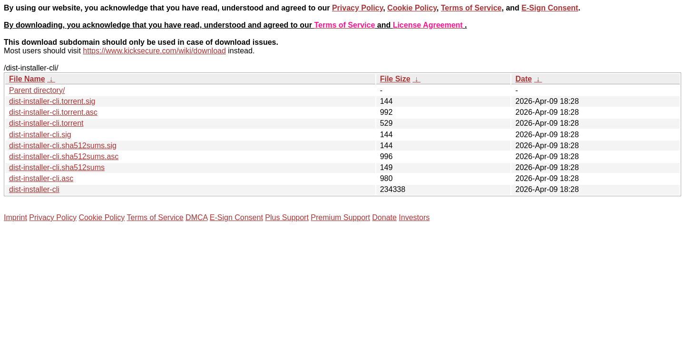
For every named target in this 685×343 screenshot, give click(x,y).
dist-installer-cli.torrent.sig (52, 101)
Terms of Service (471, 8)
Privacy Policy (357, 8)
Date (523, 79)
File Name (27, 79)
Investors (414, 217)
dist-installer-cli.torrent (46, 123)
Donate (384, 217)
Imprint (15, 217)
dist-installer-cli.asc (41, 178)
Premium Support (340, 217)
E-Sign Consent (549, 8)
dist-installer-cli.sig (40, 135)
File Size (395, 79)
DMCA (196, 217)
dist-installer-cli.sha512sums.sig (63, 145)
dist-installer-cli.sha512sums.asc (63, 156)
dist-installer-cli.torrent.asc (53, 112)
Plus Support (287, 217)
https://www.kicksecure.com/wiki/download (154, 51)
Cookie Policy (412, 8)
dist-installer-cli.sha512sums (57, 167)
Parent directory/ (37, 90)
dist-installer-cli (34, 189)
